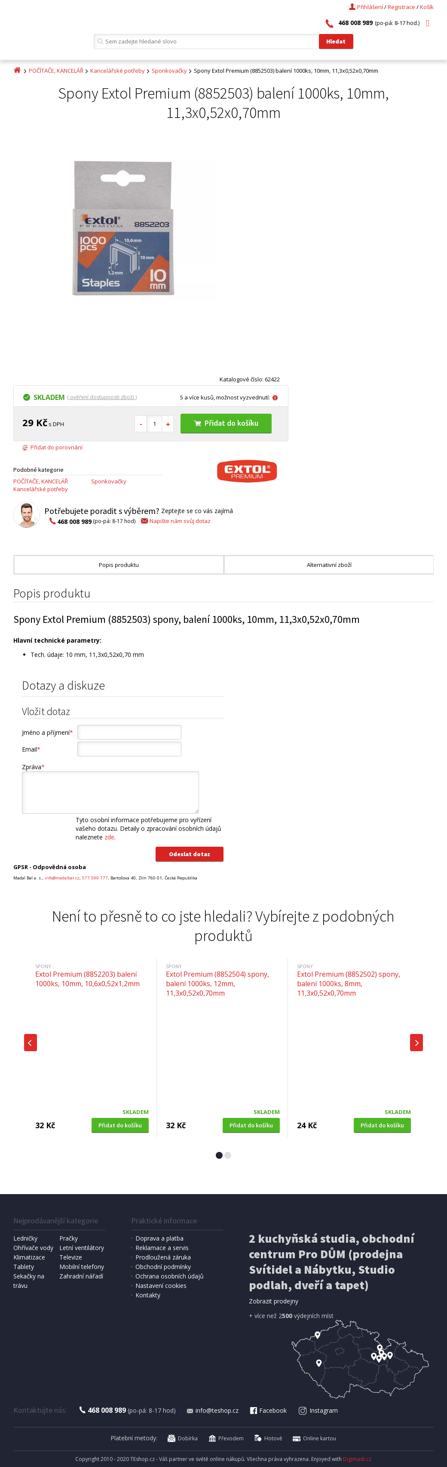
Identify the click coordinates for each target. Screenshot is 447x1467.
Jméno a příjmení (47, 732)
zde (109, 837)
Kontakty (147, 1295)
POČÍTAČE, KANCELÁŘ (56, 70)
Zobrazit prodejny (273, 1301)
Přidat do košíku (226, 423)
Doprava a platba (159, 1238)
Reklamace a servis (162, 1248)
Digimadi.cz (357, 1459)
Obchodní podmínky (163, 1267)
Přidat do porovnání (52, 447)
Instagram (318, 1410)
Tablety (23, 1267)
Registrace (401, 7)
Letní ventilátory (81, 1248)
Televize (70, 1257)
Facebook (268, 1410)
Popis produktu (119, 565)
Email (31, 749)
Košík (427, 7)
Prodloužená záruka (163, 1257)
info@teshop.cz (212, 1410)
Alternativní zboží (329, 565)
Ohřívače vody (33, 1248)
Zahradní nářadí (81, 1276)
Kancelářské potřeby (117, 70)
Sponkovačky (169, 70)
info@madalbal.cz (62, 878)
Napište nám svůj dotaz (175, 521)
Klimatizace (29, 1257)
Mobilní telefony (81, 1267)
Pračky (68, 1238)
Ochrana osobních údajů (169, 1276)
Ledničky (25, 1238)
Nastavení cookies (161, 1285)
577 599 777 (95, 878)
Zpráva (33, 767)
